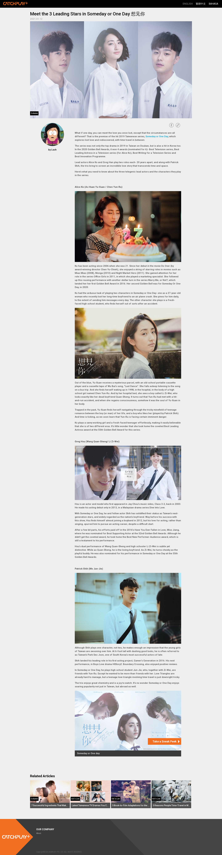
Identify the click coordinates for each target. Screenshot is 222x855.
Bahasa (213, 3)
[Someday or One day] (128, 723)
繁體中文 (201, 3)
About (38, 833)
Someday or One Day (157, 136)
